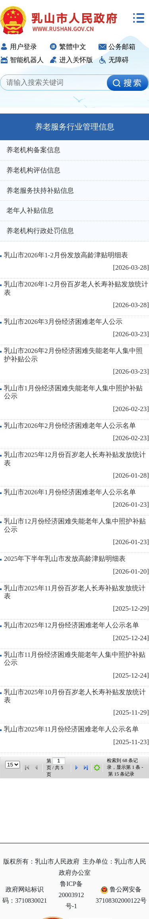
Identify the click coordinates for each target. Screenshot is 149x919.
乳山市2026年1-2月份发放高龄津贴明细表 (66, 255)
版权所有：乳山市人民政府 (41, 861)
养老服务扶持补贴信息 (40, 190)
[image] (127, 83)
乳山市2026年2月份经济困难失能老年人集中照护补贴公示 (73, 355)
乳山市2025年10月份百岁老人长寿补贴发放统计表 (75, 696)
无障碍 (114, 60)
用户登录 (18, 47)
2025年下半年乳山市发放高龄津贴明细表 (65, 558)
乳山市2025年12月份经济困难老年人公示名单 (71, 625)
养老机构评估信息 (33, 170)
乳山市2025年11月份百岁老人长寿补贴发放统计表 (74, 592)
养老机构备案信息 (33, 150)
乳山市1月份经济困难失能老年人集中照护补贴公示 (73, 392)
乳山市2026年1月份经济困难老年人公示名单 (70, 492)
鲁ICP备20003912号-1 (71, 894)
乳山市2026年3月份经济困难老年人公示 (63, 321)
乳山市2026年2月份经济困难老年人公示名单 (70, 425)
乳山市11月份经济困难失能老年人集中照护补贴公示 (74, 658)
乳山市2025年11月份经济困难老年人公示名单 (71, 729)
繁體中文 (67, 47)
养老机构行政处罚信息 (40, 231)
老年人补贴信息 (30, 210)
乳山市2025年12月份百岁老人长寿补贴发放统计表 (75, 458)
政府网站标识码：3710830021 (24, 895)
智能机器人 (22, 60)
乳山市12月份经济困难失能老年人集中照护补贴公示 (75, 525)
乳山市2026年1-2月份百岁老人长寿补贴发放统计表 (76, 288)
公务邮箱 (117, 47)
